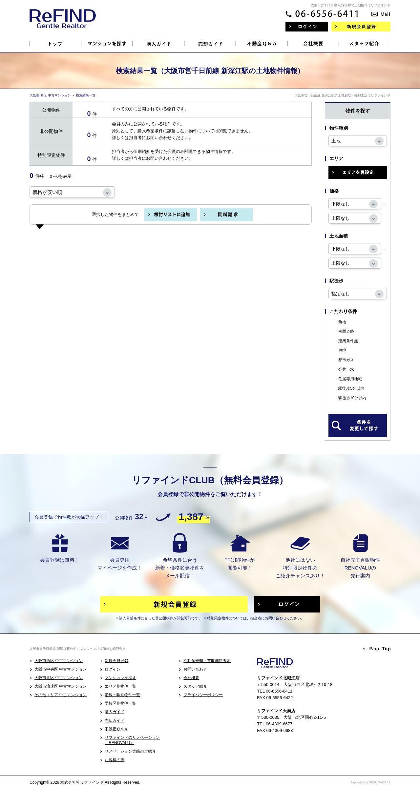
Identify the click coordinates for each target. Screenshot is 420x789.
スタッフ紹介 (195, 686)
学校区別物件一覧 (120, 703)
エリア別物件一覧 (120, 686)
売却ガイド (114, 720)
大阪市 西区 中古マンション (50, 95)
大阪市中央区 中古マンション (60, 669)
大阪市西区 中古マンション (58, 660)
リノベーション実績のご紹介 (130, 751)
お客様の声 (114, 760)
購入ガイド (114, 712)
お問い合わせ (195, 669)
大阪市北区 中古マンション (58, 677)
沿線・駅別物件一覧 (122, 695)
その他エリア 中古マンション (60, 695)
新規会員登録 (116, 660)
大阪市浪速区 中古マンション (60, 686)
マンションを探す (120, 677)
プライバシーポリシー (203, 695)
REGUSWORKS (379, 782)
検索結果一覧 (85, 95)
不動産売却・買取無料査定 (207, 660)
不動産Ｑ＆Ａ (116, 729)
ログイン (112, 669)
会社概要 (191, 677)
